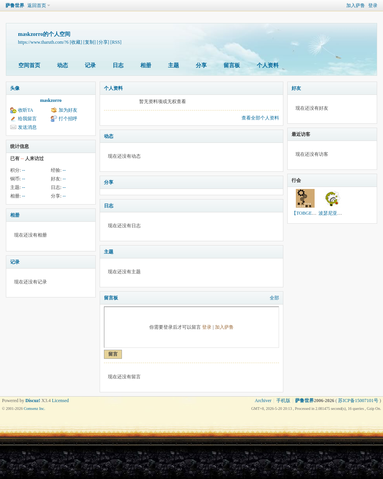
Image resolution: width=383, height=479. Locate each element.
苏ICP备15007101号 (358, 400)
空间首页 (29, 65)
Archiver (263, 400)
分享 (201, 65)
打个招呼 (68, 118)
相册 (145, 65)
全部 (274, 298)
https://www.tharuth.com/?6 (43, 42)
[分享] (103, 42)
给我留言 (27, 118)
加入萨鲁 (355, 5)
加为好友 (68, 110)
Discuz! (32, 400)
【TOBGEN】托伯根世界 (317, 213)
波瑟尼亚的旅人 (335, 213)
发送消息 (27, 127)
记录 (90, 65)
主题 (173, 65)
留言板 (232, 65)
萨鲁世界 (14, 5)
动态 (62, 65)
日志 (118, 65)
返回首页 (36, 5)
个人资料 (268, 65)
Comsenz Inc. (34, 408)
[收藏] (76, 42)
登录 (373, 5)
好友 (296, 88)
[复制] (89, 42)
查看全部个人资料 (260, 118)
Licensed (60, 400)
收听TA (25, 110)
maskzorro (50, 100)
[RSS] (115, 42)
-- (23, 170)
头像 (15, 88)
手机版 (283, 400)
